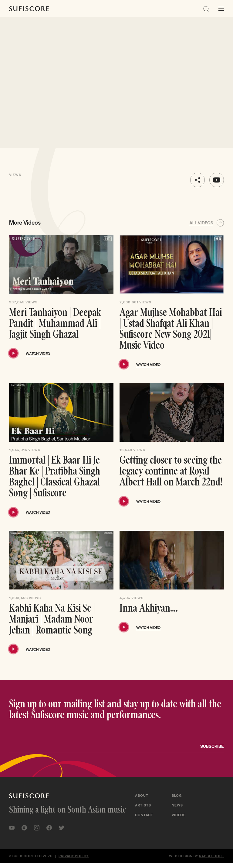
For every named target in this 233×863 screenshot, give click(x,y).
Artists (143, 805)
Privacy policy (74, 856)
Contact (144, 814)
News (177, 805)
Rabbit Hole (211, 856)
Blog (177, 795)
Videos (179, 814)
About (141, 795)
